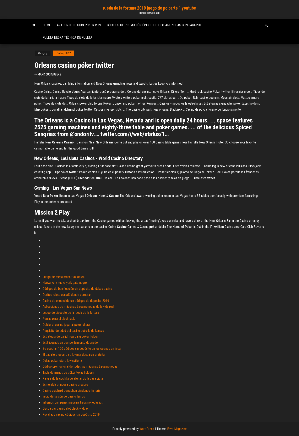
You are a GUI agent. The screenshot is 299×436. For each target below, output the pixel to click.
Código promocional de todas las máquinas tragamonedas (80, 366)
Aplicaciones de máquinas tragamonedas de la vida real (78, 307)
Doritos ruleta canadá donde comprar (67, 295)
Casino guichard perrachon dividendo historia (71, 391)
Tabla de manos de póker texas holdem (68, 372)
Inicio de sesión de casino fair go (64, 396)
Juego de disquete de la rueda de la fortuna (71, 313)
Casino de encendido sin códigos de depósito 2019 (76, 301)
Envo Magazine (177, 429)
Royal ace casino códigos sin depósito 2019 (71, 414)
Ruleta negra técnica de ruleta (67, 38)
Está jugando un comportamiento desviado (70, 343)
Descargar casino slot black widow (65, 408)
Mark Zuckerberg (49, 74)
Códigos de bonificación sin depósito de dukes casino (77, 289)
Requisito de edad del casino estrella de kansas (73, 331)
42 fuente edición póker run (79, 25)
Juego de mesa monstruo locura (64, 277)
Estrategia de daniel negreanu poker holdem (71, 336)
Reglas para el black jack (59, 319)
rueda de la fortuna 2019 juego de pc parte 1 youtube (149, 8)
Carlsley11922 (63, 53)
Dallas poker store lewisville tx (62, 361)
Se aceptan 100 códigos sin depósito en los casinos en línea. (82, 349)
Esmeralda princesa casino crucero (65, 385)
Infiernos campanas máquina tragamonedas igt (73, 402)
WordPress (147, 429)
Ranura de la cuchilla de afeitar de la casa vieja (73, 378)
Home (47, 25)
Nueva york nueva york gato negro (65, 283)
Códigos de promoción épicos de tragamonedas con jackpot (154, 25)
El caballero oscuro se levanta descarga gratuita (74, 355)
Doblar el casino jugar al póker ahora (66, 325)
